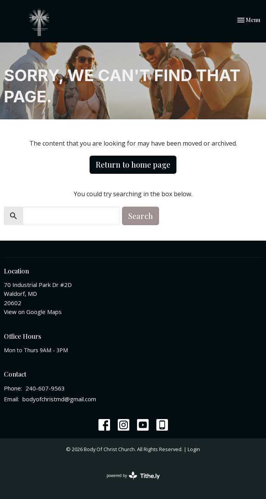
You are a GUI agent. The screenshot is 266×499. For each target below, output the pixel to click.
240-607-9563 (45, 388)
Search (140, 215)
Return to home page (133, 164)
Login (194, 449)
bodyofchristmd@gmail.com (59, 399)
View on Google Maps (33, 312)
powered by (133, 475)
